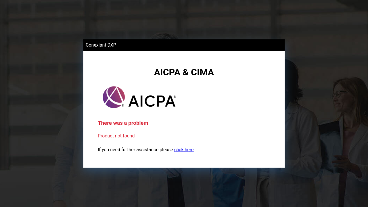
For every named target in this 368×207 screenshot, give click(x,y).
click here (184, 149)
